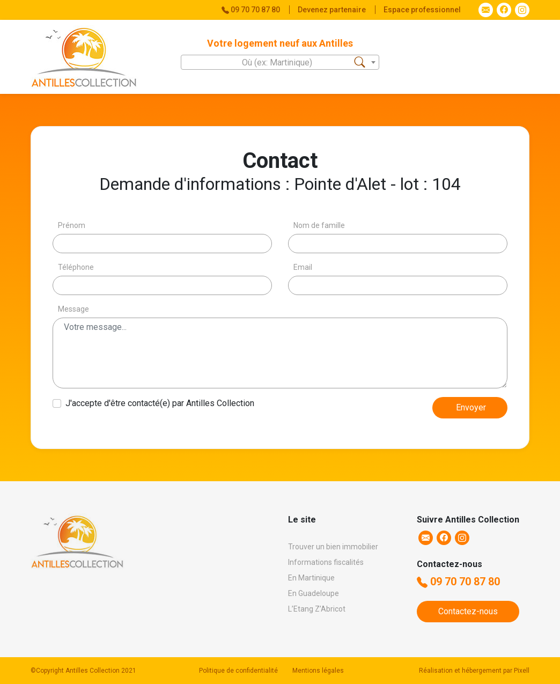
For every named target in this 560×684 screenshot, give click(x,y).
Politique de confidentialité (238, 670)
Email (302, 267)
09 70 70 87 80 (458, 581)
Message (73, 309)
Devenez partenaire (332, 9)
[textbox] (280, 62)
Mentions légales (318, 670)
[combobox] (280, 62)
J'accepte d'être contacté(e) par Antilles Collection (159, 403)
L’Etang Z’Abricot (316, 609)
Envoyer (471, 407)
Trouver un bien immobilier (333, 546)
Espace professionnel (422, 9)
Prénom (71, 225)
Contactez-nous (468, 611)
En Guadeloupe (313, 593)
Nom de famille (319, 225)
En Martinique (311, 577)
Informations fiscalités (326, 562)
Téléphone (76, 267)
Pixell (521, 670)
